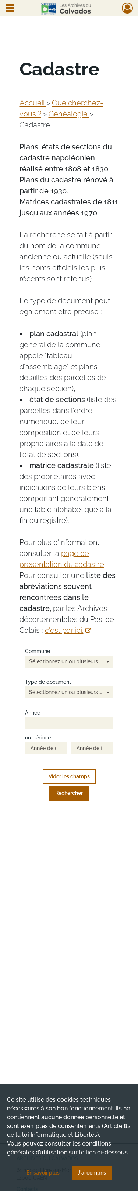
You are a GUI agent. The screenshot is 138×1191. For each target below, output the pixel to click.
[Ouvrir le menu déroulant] (10, 8)
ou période (38, 738)
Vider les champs (69, 776)
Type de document (48, 682)
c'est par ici (68, 630)
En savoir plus (43, 1173)
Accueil (33, 103)
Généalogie (69, 114)
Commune (37, 651)
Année (32, 713)
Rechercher (69, 793)
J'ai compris (92, 1173)
